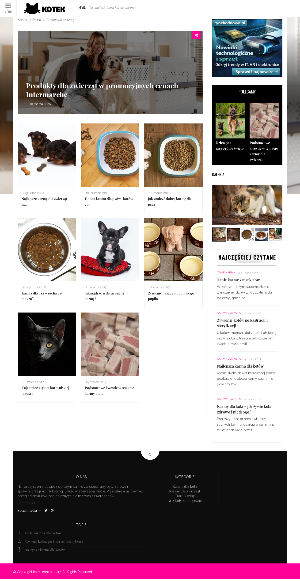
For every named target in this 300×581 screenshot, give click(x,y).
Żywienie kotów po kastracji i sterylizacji (54, 541)
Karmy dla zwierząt (184, 491)
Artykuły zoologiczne (185, 500)
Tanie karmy (226, 272)
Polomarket (26, 503)
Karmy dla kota (229, 312)
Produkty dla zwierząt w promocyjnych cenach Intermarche (102, 90)
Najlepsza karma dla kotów (240, 366)
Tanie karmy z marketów (238, 279)
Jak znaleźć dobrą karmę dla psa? (112, 7)
